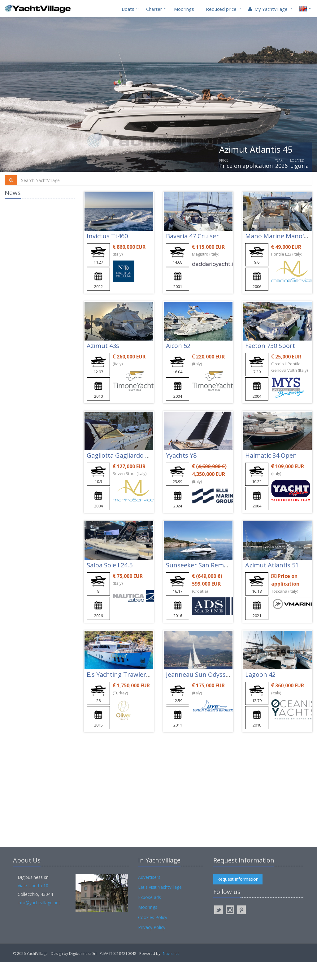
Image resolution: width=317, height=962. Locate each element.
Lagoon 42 (260, 674)
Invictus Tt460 (107, 236)
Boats (128, 9)
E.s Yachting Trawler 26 (120, 674)
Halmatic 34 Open (271, 455)
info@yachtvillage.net (39, 902)
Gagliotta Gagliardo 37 (119, 455)
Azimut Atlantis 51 (272, 565)
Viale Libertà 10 (33, 885)
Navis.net (171, 953)
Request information (237, 879)
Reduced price (221, 9)
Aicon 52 (178, 345)
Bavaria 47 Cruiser (192, 236)
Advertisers (149, 877)
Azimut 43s (103, 345)
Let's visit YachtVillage (160, 887)
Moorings (184, 9)
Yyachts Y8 (181, 455)
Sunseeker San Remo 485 (202, 565)
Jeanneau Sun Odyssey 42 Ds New (215, 674)
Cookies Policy (152, 917)
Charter (154, 9)
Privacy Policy (151, 927)
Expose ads (149, 897)
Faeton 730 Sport (270, 345)
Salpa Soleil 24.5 (109, 565)
